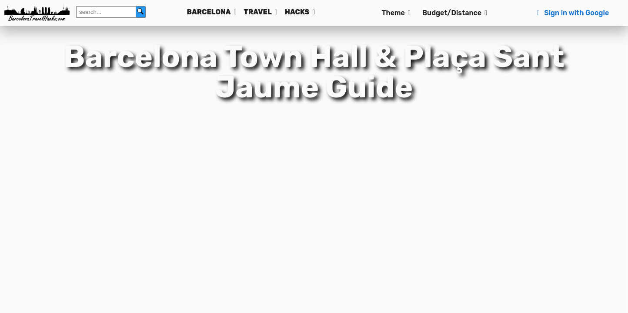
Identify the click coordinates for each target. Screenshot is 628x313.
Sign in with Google (571, 13)
